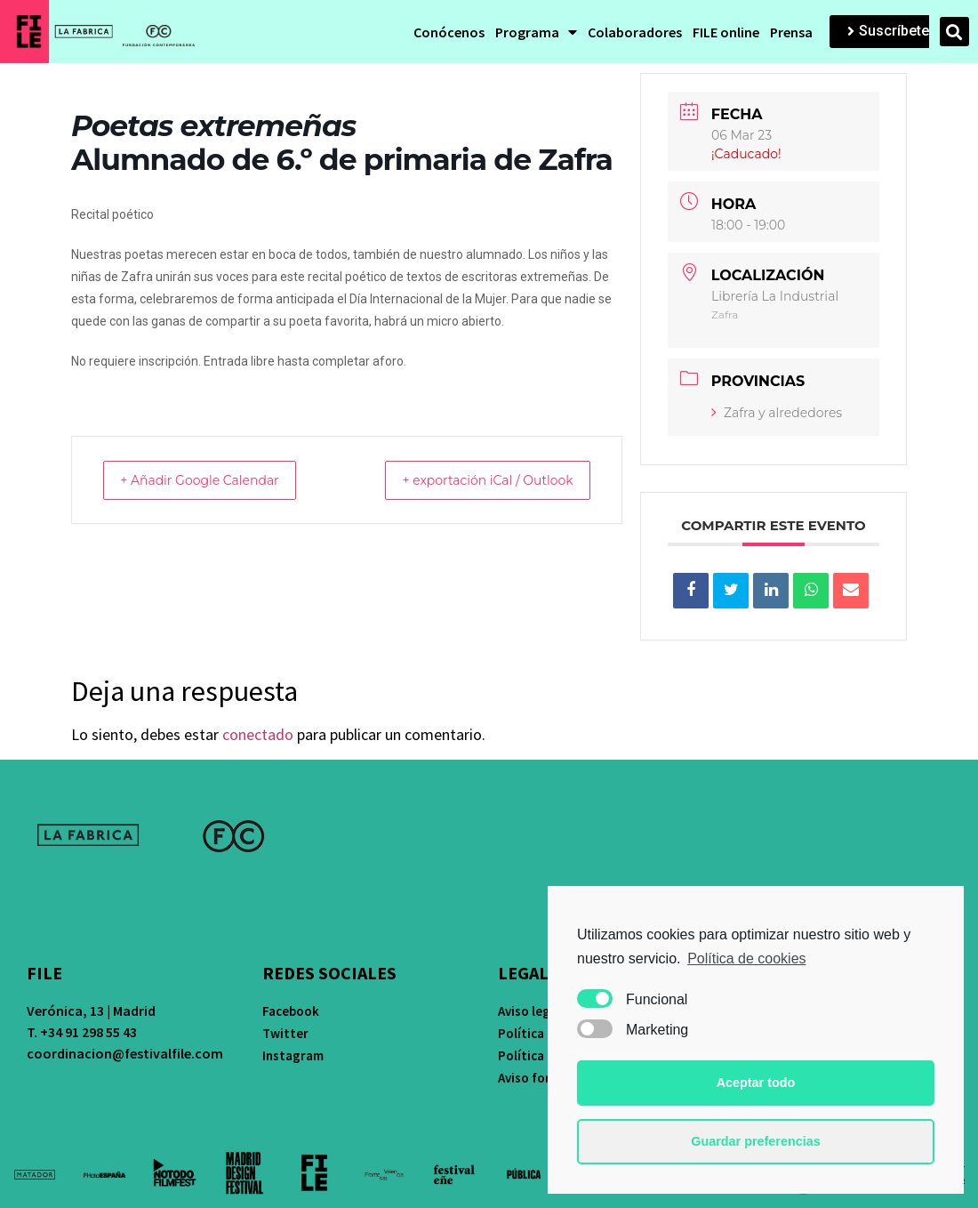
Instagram (293, 1055)
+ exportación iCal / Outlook (473, 479)
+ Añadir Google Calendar (214, 479)
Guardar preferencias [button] (756, 1141)
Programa (536, 32)
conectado (257, 734)
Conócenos (449, 32)
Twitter (285, 1033)
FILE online (726, 32)
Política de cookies (746, 958)
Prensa (791, 32)
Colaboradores (635, 32)
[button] (888, 31)
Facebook (290, 1011)
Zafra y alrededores (776, 413)
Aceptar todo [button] (756, 1082)
